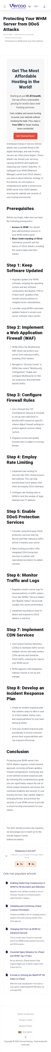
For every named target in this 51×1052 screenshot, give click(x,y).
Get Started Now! (25, 136)
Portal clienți (8, 35)
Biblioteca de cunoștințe (24, 35)
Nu (31, 864)
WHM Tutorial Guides (13, 38)
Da (20, 864)
